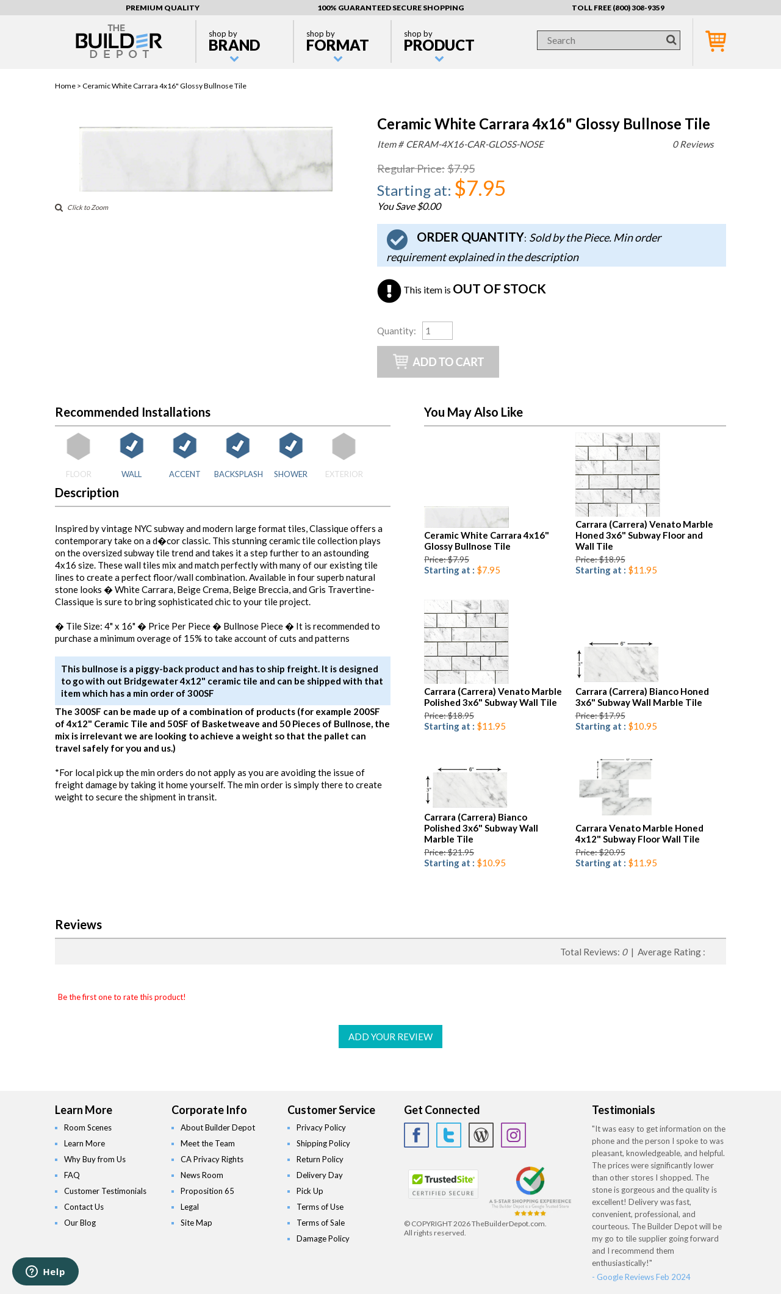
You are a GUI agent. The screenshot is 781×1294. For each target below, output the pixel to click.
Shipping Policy (323, 1143)
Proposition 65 (207, 1191)
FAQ (72, 1175)
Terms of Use (320, 1207)
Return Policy (320, 1159)
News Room (202, 1175)
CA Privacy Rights (212, 1159)
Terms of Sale (321, 1223)
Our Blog (80, 1223)
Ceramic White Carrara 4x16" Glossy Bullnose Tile (486, 541)
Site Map (196, 1223)
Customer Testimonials (105, 1191)
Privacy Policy (321, 1127)
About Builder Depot (218, 1127)
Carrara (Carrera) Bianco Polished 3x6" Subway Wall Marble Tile (481, 827)
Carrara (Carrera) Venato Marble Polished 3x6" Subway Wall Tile (493, 697)
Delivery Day (320, 1175)
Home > (68, 85)
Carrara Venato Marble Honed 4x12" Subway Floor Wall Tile (639, 833)
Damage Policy (323, 1238)
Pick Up (310, 1191)
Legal (190, 1207)
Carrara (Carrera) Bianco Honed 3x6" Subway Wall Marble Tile (642, 697)
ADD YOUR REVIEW (390, 1036)
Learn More (84, 1143)
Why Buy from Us (95, 1159)
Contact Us (84, 1207)
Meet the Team (208, 1143)
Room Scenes (88, 1127)
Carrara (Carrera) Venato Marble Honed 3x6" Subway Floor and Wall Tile (644, 535)
